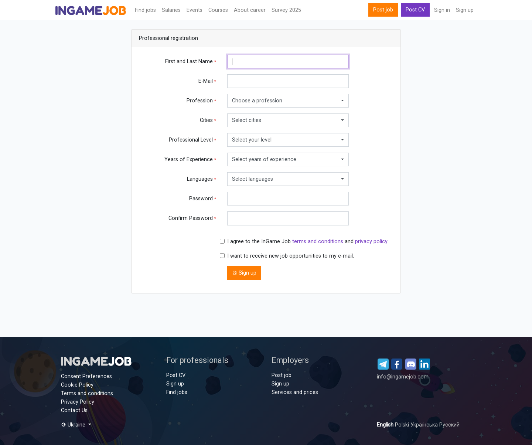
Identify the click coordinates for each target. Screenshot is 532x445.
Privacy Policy (77, 402)
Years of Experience (190, 159)
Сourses (218, 10)
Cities (208, 120)
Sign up (465, 10)
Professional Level (192, 140)
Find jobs (145, 10)
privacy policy (371, 241)
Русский (449, 425)
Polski (402, 425)
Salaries (171, 10)
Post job (383, 10)
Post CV (415, 10)
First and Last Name (190, 61)
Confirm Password (192, 218)
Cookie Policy (77, 385)
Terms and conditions (87, 393)
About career (250, 10)
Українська (424, 425)
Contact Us (74, 410)
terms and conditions (317, 241)
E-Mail (207, 81)
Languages (201, 179)
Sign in (442, 10)
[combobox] (288, 101)
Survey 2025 (286, 10)
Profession (201, 101)
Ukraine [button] (74, 425)
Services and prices (295, 392)
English (386, 425)
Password (202, 199)
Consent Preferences (86, 376)
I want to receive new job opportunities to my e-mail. (290, 256)
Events (194, 10)
